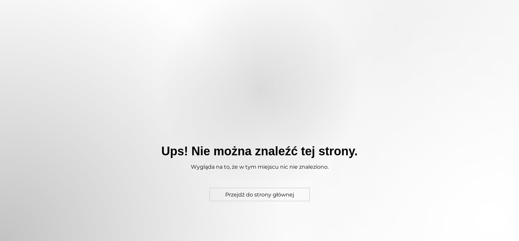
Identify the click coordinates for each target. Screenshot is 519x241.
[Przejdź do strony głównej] (260, 194)
